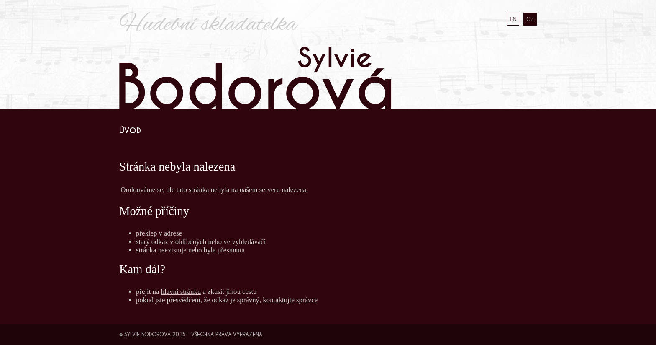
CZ (530, 19)
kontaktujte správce (290, 300)
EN (513, 19)
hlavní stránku (181, 292)
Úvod (130, 131)
